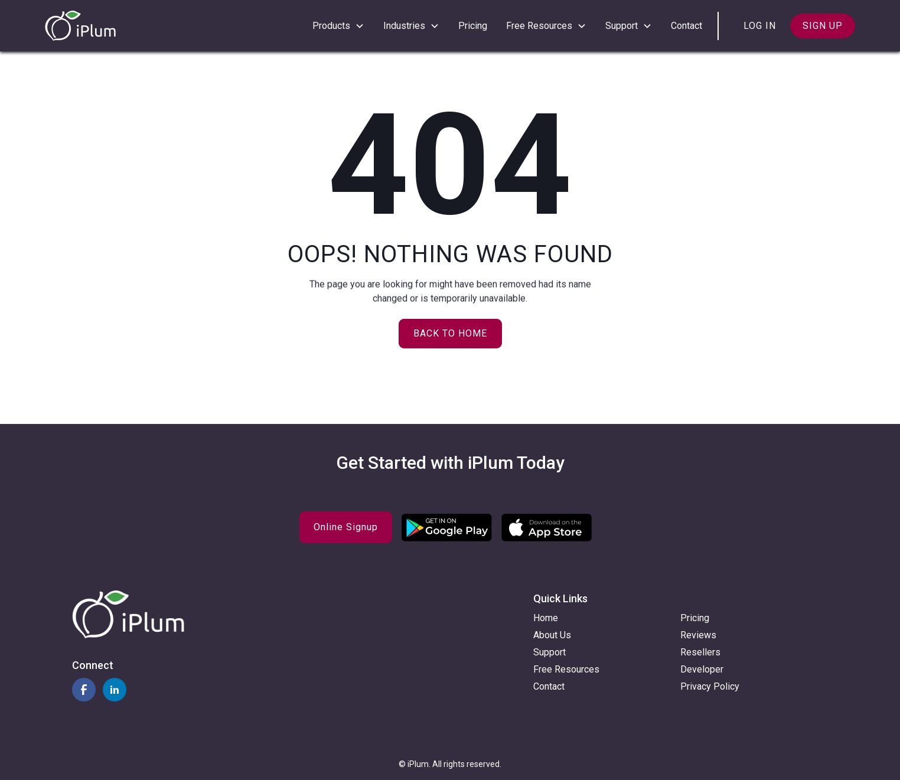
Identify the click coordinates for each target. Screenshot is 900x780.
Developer (701, 669)
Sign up (823, 25)
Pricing (472, 25)
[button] (338, 26)
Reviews (698, 635)
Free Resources (566, 669)
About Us (552, 635)
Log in (760, 25)
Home (545, 618)
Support (549, 652)
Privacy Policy (709, 686)
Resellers (700, 652)
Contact (686, 25)
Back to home (450, 333)
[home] (80, 26)
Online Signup (346, 527)
